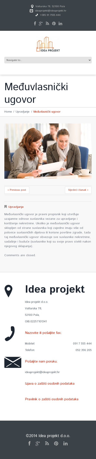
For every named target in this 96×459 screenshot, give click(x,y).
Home (8, 112)
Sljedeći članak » (78, 190)
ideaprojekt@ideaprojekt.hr (50, 11)
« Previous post (17, 190)
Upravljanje (23, 112)
